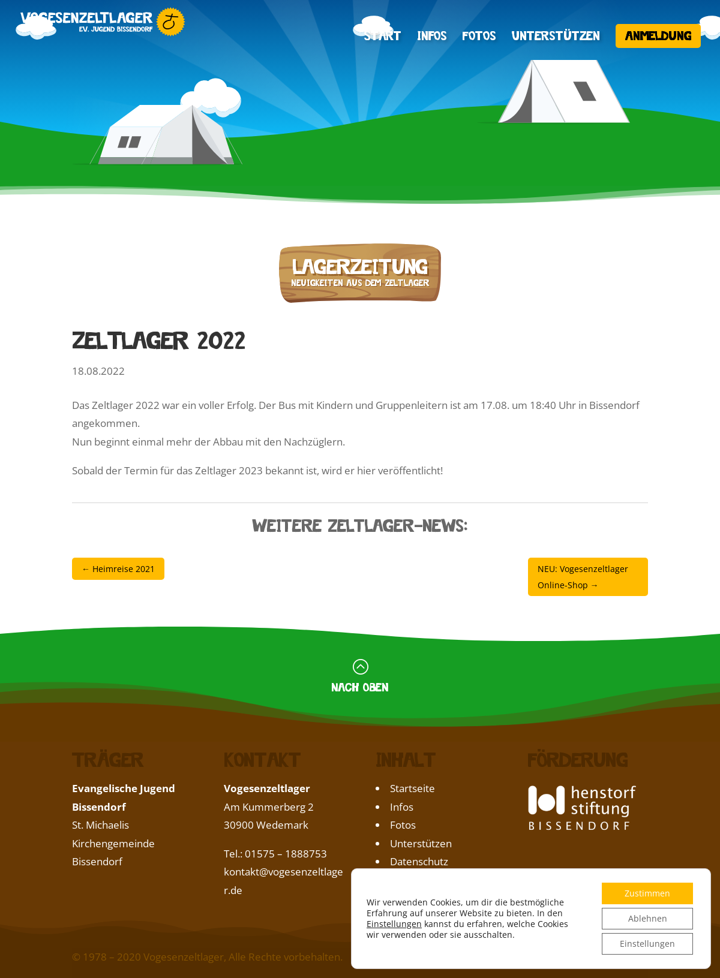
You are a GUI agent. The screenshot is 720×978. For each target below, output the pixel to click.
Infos (432, 37)
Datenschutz (419, 861)
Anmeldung (658, 34)
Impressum (417, 880)
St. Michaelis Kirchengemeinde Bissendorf (113, 843)
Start (382, 37)
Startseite (412, 788)
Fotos (479, 37)
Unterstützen (556, 37)
